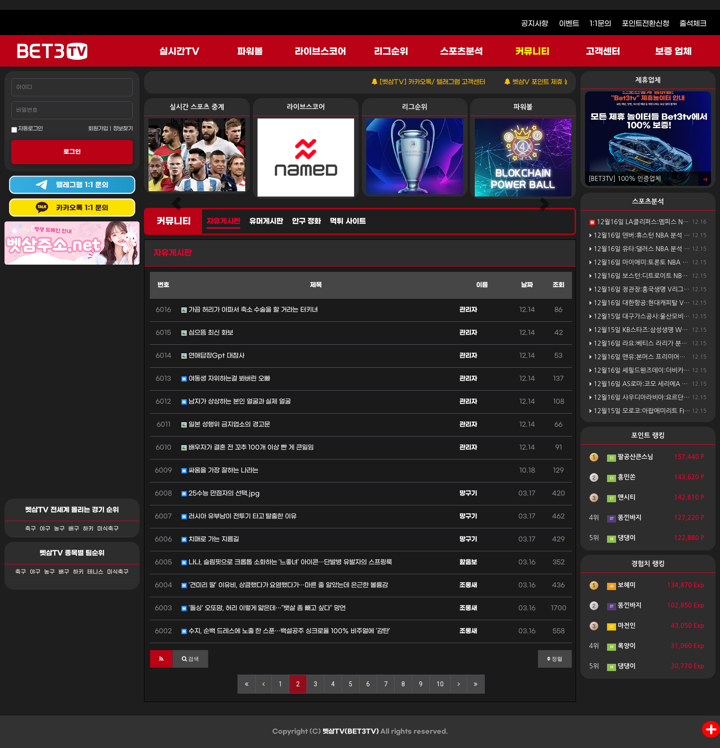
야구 (45, 529)
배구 (73, 529)
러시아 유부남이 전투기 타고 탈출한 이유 (239, 516)
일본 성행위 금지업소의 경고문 (225, 424)
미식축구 (108, 529)
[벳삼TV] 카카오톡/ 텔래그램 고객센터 (443, 82)
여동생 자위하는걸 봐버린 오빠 (225, 379)
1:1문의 (600, 23)
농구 (59, 529)
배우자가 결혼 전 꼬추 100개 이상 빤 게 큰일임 (247, 447)
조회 (558, 285)
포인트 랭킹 (648, 435)
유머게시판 (266, 221)
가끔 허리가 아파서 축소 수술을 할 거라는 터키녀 (249, 310)
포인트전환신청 (645, 23)
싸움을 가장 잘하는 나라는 (219, 470)
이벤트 (569, 23)
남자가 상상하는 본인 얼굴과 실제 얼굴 (236, 402)
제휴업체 (648, 80)
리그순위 (391, 51)
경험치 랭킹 (648, 563)
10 (440, 684)
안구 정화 (306, 221)
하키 (88, 529)
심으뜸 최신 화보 (207, 333)
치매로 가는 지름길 (210, 539)
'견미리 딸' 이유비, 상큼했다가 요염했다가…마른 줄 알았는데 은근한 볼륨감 (284, 585)
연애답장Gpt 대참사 (212, 356)
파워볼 (250, 51)
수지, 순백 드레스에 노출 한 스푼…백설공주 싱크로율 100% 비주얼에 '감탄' (285, 631)
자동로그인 (27, 129)
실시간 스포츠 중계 (197, 107)
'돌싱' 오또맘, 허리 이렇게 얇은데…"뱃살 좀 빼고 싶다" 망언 (263, 608)
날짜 (527, 285)
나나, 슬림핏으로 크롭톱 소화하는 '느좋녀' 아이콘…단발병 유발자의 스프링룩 (286, 562)
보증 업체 (673, 51)
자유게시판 (223, 221)
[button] (161, 659)
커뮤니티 (532, 51)
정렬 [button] (554, 659)
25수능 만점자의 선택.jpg (220, 493)
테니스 (95, 572)
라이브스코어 (320, 51)
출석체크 (693, 23)
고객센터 (603, 51)
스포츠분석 (461, 51)
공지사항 (534, 23)
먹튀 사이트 (347, 221)
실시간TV (179, 51)
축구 (30, 529)
